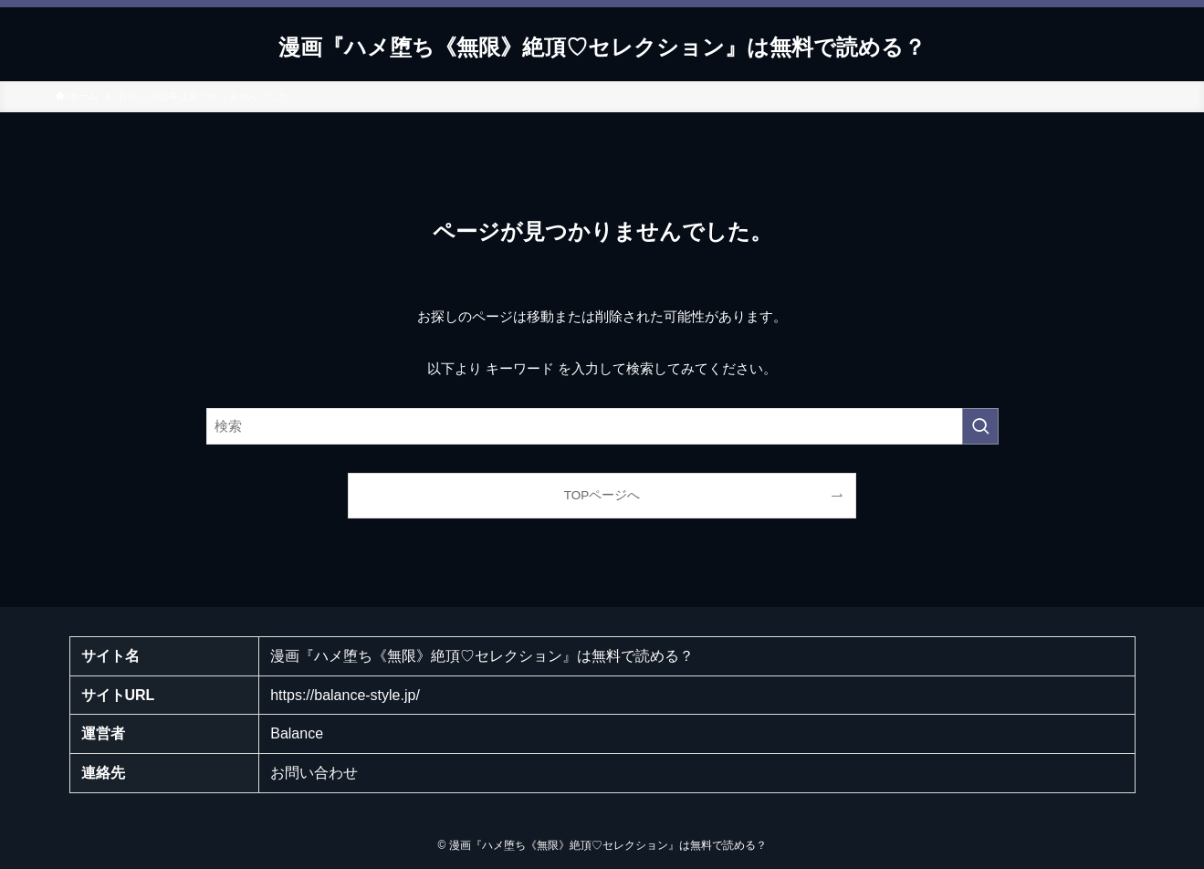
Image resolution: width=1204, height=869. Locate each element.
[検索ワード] (602, 426)
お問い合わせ (314, 772)
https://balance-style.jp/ (345, 695)
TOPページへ (602, 495)
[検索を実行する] (980, 426)
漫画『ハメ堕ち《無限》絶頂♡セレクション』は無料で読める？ (602, 47)
